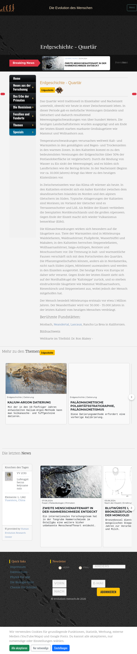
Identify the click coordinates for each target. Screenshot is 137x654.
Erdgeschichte (48, 90)
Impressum (18, 567)
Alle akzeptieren (19, 648)
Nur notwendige (41, 648)
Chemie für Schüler (23, 587)
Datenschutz (18, 572)
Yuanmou (11, 500)
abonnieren (108, 592)
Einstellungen (60, 648)
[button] (120, 62)
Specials (23, 132)
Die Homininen (23, 107)
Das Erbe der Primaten (23, 98)
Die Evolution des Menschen (70, 8)
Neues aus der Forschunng (23, 87)
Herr (66, 567)
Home (16, 78)
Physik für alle (20, 577)
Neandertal (61, 324)
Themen (23, 125)
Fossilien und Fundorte (23, 116)
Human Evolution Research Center (17, 533)
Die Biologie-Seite (22, 582)
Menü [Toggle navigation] (132, 7)
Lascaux (76, 324)
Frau (86, 567)
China (21, 500)
